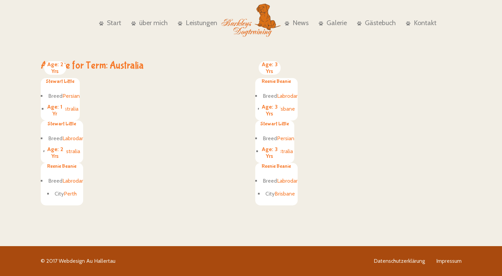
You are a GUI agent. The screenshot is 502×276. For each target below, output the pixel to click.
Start (110, 23)
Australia (68, 109)
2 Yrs (55, 67)
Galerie (333, 23)
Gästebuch (376, 23)
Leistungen (197, 23)
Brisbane (285, 109)
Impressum (449, 261)
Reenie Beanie (276, 81)
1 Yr (54, 110)
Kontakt (421, 23)
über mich (149, 23)
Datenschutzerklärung (399, 261)
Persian (71, 96)
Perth (70, 193)
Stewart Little (60, 81)
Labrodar (287, 96)
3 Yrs (270, 67)
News (297, 23)
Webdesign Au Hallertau (87, 261)
